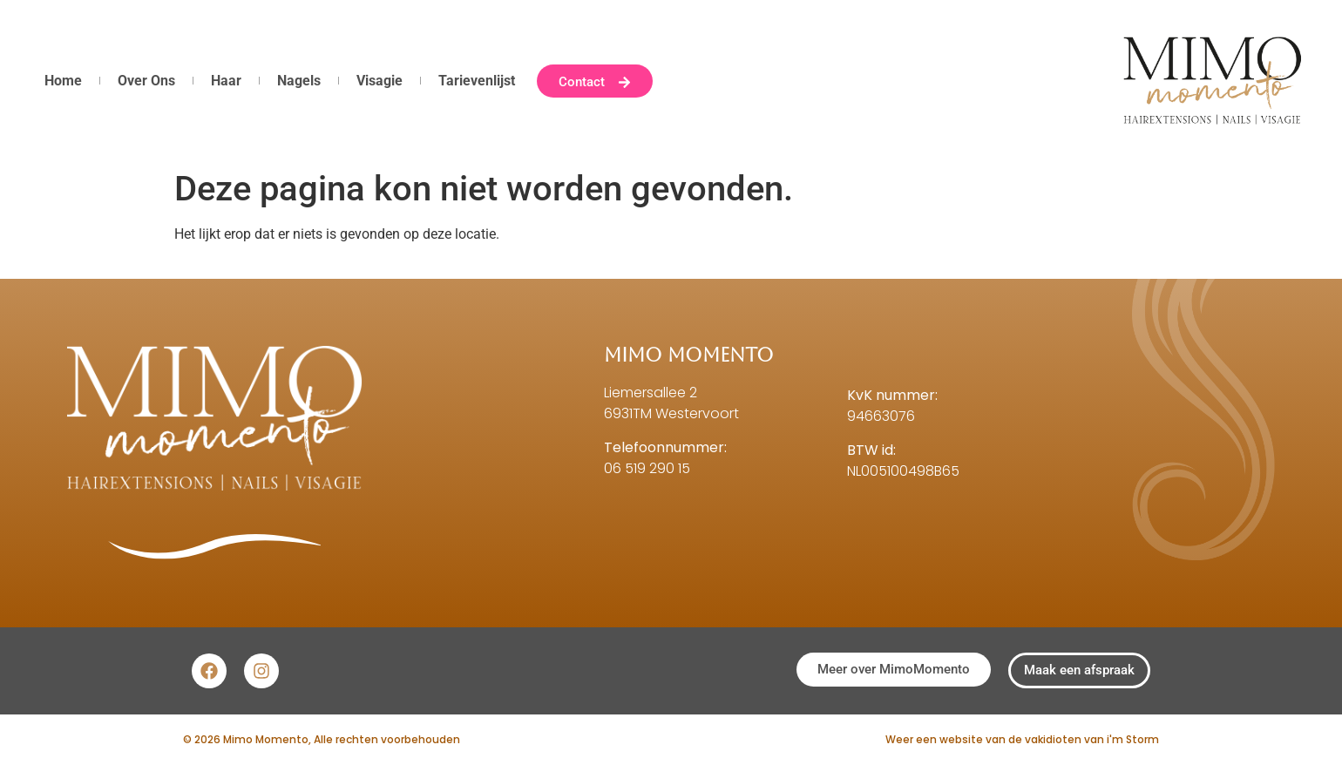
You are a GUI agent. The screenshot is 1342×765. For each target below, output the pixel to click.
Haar (226, 80)
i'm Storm (1133, 739)
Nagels (299, 80)
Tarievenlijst (476, 80)
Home (63, 80)
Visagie (379, 80)
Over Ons (146, 80)
